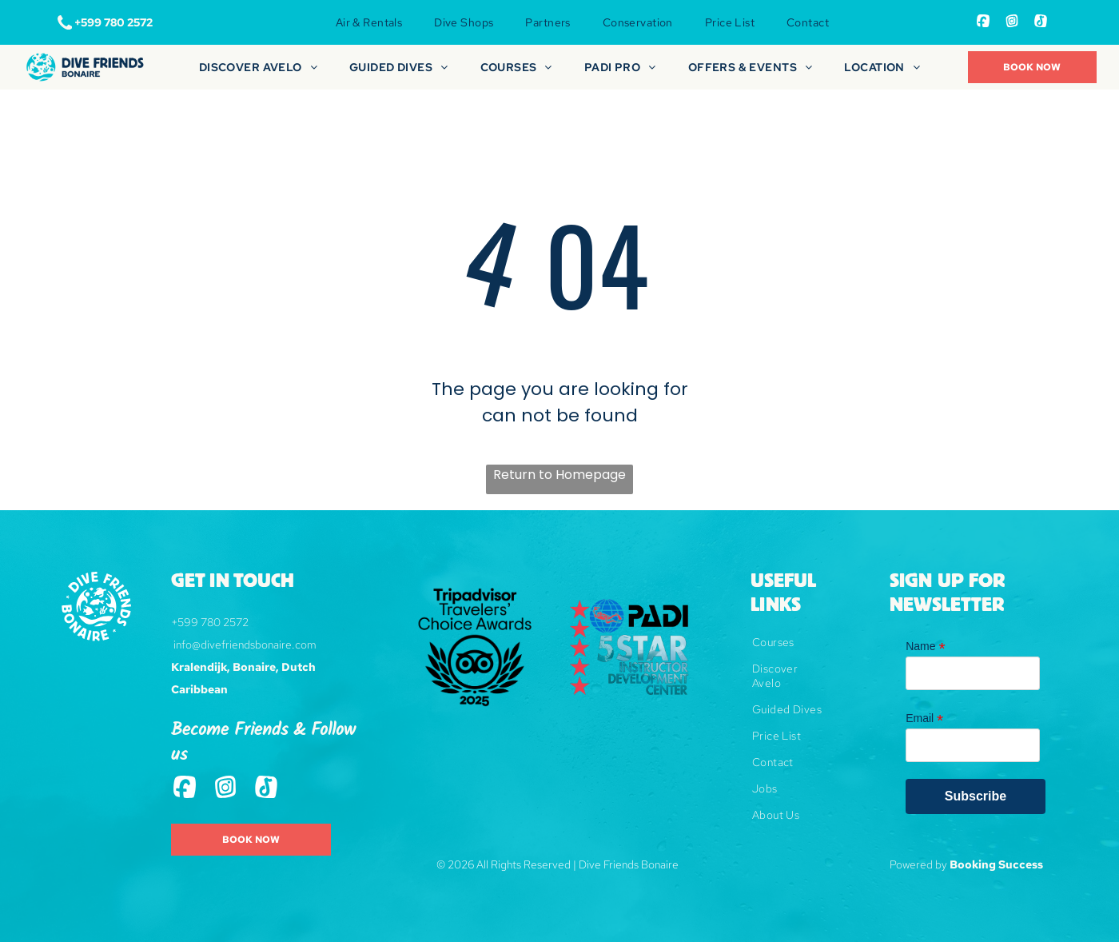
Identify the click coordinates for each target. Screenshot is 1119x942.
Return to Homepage (559, 474)
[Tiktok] (1041, 23)
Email (924, 718)
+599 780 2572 (210, 622)
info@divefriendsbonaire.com (245, 644)
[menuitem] (369, 22)
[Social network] (983, 23)
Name (925, 646)
